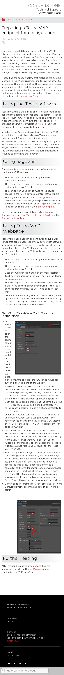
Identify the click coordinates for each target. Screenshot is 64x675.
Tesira (21, 20)
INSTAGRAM (25, 663)
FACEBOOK (14, 663)
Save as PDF (3, 43)
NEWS (10, 655)
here (40, 124)
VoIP (30, 20)
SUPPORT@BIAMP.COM (34, 638)
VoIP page (35, 569)
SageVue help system (13, 218)
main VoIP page (31, 96)
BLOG (17, 655)
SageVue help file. (45, 207)
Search (4, 670)
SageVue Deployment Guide (36, 215)
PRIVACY (11, 607)
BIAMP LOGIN (13, 641)
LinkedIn (20, 663)
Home (11, 20)
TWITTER (9, 663)
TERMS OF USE (24, 607)
